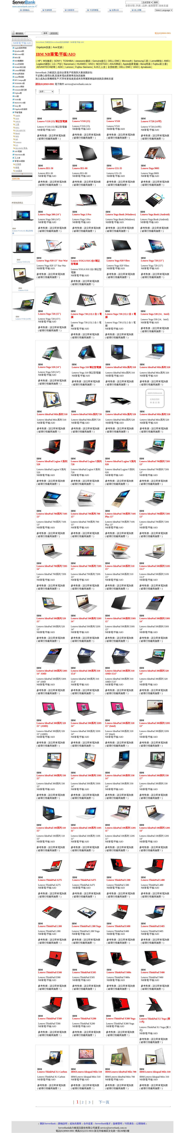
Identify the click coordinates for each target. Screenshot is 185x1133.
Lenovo (18, 142)
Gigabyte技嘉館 (21, 109)
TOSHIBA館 (19, 83)
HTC (17, 127)
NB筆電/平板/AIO (77, 42)
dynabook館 (19, 51)
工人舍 (17, 158)
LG (16, 145)
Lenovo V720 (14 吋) (23, 319)
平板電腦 (18, 112)
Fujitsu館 (18, 93)
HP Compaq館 (20, 80)
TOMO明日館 (20, 67)
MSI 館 (17, 57)
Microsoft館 (19, 54)
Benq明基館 (19, 74)
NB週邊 (18, 171)
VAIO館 (17, 99)
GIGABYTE (20, 130)
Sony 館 (18, 106)
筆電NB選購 (20, 161)
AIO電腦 (18, 151)
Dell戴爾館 (19, 61)
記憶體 (18, 164)
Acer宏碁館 (19, 64)
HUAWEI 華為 (21, 148)
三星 (17, 124)
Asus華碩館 (19, 77)
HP (16, 139)
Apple (17, 115)
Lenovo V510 (23, 290)
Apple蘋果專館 (20, 48)
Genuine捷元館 (21, 90)
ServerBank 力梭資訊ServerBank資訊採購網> (53, 42)
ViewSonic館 (19, 155)
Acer (17, 118)
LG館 (17, 96)
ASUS (17, 121)
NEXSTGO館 (20, 103)
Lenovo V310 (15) (23, 262)
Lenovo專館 (19, 86)
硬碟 (17, 167)
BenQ (17, 133)
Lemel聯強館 (20, 70)
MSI (17, 136)
